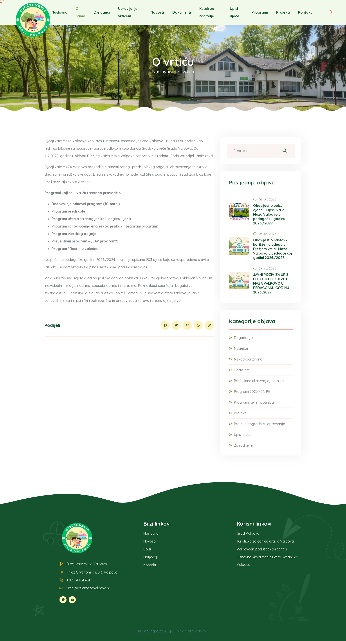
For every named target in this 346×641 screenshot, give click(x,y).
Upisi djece (234, 12)
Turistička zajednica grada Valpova (265, 541)
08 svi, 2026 (264, 199)
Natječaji (150, 557)
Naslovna (59, 12)
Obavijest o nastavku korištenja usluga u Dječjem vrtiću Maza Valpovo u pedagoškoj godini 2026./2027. (272, 249)
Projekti (283, 12)
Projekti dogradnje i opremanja (259, 424)
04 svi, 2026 (264, 234)
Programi (260, 12)
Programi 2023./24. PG (252, 391)
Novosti (157, 12)
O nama (80, 12)
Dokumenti (181, 12)
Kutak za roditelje (206, 12)
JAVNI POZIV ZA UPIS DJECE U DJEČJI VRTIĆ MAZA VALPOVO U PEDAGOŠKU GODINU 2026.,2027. (272, 283)
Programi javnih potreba (254, 402)
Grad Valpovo (248, 533)
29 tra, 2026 (264, 268)
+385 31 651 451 (78, 580)
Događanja (243, 337)
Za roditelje (243, 445)
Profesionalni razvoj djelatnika (259, 381)
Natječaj (241, 348)
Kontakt (305, 12)
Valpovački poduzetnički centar (262, 549)
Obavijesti (242, 370)
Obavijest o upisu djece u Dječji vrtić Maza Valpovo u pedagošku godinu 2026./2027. (269, 214)
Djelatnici (102, 12)
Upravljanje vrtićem (127, 12)
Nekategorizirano (248, 359)
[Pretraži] (284, 150)
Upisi (147, 549)
